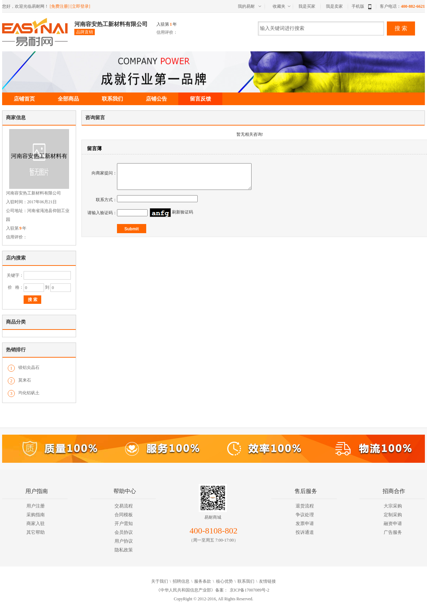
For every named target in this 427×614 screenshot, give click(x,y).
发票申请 (305, 523)
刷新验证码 (182, 217)
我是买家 (306, 6)
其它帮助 (35, 532)
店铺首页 (24, 99)
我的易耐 (246, 6)
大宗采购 (393, 506)
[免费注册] (59, 6)
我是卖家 (334, 6)
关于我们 (159, 581)
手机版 (362, 6)
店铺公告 (156, 99)
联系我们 (112, 99)
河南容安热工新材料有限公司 (111, 24)
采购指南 (35, 514)
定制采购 (393, 514)
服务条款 (202, 581)
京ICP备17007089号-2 (250, 590)
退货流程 (305, 506)
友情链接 (267, 581)
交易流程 (124, 506)
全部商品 (68, 99)
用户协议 (124, 541)
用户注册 (35, 506)
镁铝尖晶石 (28, 367)
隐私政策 (124, 549)
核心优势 (224, 581)
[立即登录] (80, 6)
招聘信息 (181, 581)
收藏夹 (279, 6)
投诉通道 (305, 532)
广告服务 (393, 532)
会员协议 (124, 532)
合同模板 (124, 514)
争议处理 (305, 514)
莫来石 (24, 380)
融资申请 (393, 523)
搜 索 (401, 28)
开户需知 (124, 523)
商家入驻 (35, 523)
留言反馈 (200, 99)
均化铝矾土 (28, 392)
